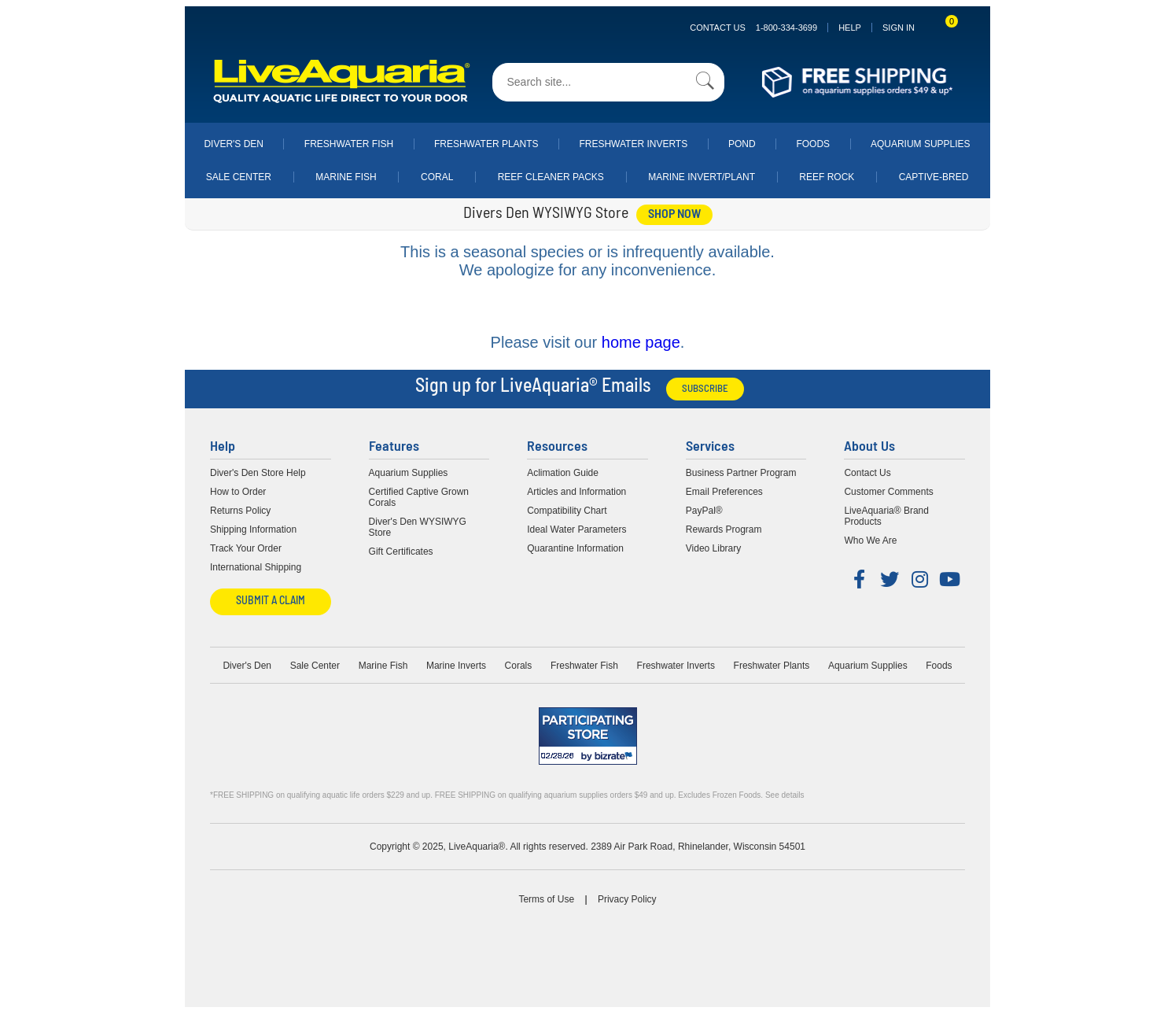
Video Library (714, 548)
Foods (813, 143)
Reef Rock (826, 177)
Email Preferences (724, 491)
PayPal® (704, 510)
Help (849, 27)
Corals (518, 665)
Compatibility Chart (566, 510)
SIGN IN (898, 27)
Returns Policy (240, 510)
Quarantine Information (575, 548)
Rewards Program (724, 529)
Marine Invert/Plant (701, 177)
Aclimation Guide (563, 472)
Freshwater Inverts (633, 143)
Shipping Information (253, 529)
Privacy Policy (627, 899)
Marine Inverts (456, 665)
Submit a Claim (270, 601)
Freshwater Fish (348, 143)
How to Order (238, 491)
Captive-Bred (934, 177)
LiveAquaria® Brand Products (886, 516)
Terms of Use (546, 899)
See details (784, 795)
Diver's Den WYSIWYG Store (417, 527)
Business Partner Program (741, 472)
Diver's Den (233, 143)
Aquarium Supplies (921, 143)
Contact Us (753, 27)
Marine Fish (345, 177)
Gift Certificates (401, 551)
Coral (437, 177)
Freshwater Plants (486, 143)
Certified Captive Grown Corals (419, 497)
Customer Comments (888, 491)
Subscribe (705, 389)
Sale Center (238, 177)
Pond (742, 143)
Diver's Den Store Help (258, 472)
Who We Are (870, 540)
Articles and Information (576, 491)
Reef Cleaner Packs (551, 177)
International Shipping (255, 567)
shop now (674, 214)
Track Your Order (246, 548)
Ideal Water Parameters (576, 529)
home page (641, 342)
